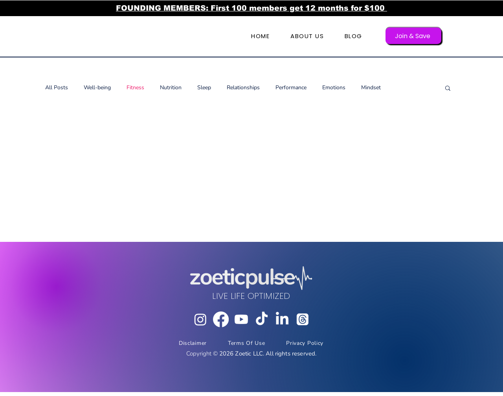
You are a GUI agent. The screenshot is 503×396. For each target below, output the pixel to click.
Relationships (243, 87)
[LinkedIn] (282, 319)
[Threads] (302, 319)
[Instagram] (200, 319)
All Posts (56, 87)
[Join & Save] (413, 36)
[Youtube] (241, 319)
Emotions (333, 87)
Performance (291, 87)
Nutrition (171, 87)
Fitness (135, 87)
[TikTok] (262, 319)
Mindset (371, 87)
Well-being (97, 87)
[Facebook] (221, 319)
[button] (448, 89)
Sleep (204, 87)
